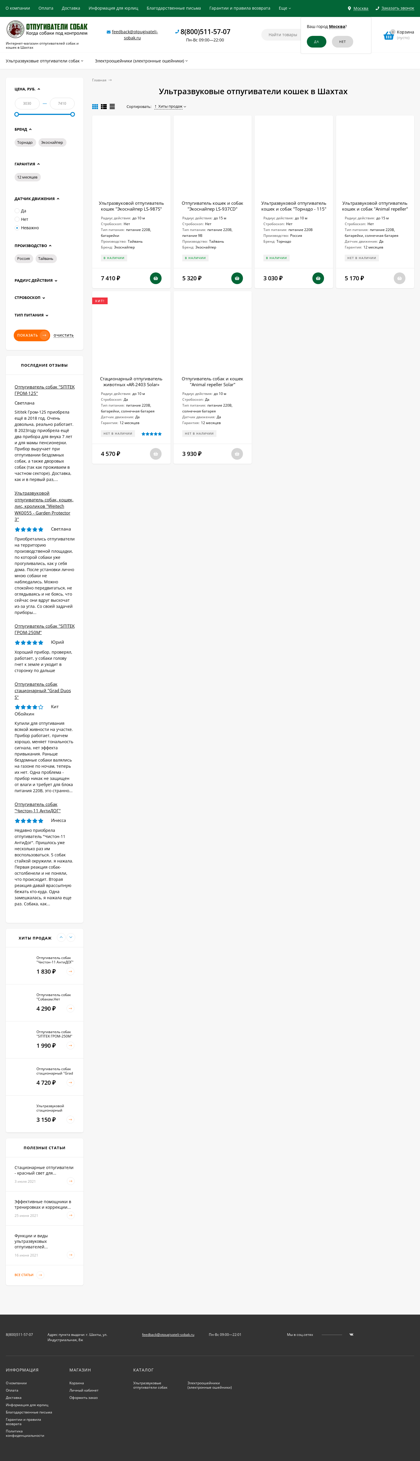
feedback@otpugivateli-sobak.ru (168, 1334)
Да (20, 211)
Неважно (27, 227)
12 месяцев (27, 177)
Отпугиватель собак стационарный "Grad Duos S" (43, 690)
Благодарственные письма (174, 8)
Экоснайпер (52, 142)
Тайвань (45, 258)
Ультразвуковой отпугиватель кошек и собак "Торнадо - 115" (293, 206)
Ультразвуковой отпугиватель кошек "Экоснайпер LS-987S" (131, 206)
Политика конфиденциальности (25, 1433)
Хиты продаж (168, 106)
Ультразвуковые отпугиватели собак (150, 1385)
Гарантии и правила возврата (239, 8)
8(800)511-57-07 (205, 31)
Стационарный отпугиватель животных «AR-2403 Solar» (131, 381)
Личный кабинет (84, 1390)
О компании (18, 8)
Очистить (64, 335)
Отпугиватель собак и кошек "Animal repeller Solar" (212, 381)
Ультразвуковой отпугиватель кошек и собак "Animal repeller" (375, 206)
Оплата (45, 8)
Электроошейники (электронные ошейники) (210, 1385)
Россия (23, 258)
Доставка (71, 8)
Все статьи (29, 1275)
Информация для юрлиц (113, 8)
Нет (21, 219)
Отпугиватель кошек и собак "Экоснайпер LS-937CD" (212, 206)
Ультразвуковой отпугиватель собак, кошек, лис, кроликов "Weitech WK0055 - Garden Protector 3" (44, 506)
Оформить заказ (83, 1397)
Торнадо (25, 142)
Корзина (76, 1382)
